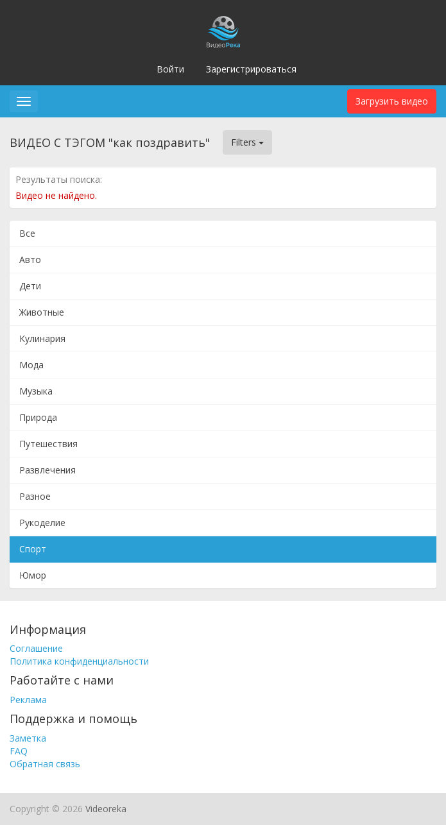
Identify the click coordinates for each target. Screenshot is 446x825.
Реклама (28, 699)
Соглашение (36, 648)
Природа (38, 417)
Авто (30, 259)
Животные (41, 312)
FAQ (19, 751)
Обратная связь (45, 764)
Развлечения (47, 470)
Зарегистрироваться (251, 69)
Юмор (32, 575)
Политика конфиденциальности (79, 661)
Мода (31, 365)
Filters (247, 142)
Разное (35, 496)
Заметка (28, 738)
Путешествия (48, 444)
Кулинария (42, 338)
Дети (30, 286)
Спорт (32, 549)
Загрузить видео (392, 101)
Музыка (36, 391)
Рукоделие (42, 522)
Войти (170, 69)
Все (27, 233)
